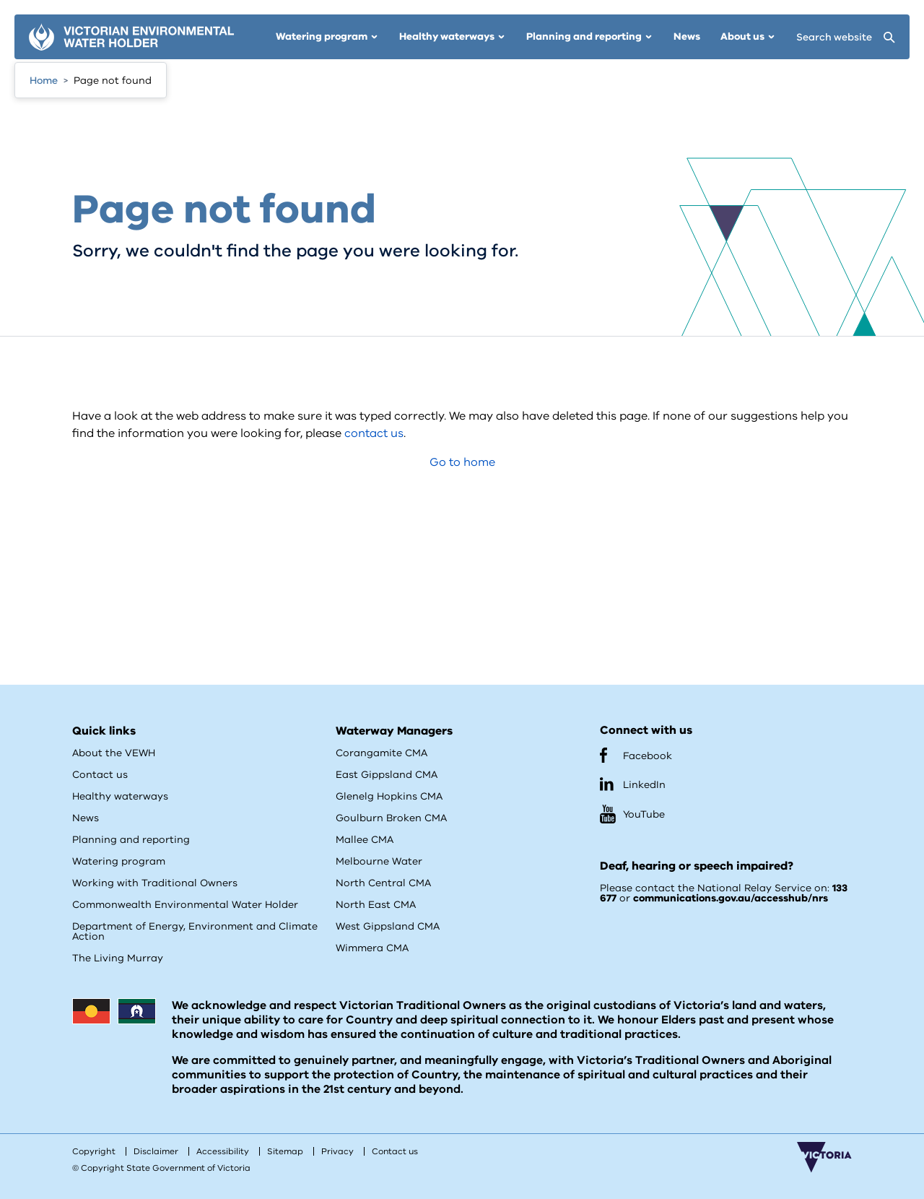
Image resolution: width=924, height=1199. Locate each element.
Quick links (104, 731)
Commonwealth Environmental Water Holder (185, 905)
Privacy (337, 1151)
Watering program (118, 861)
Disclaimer (156, 1151)
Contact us (100, 775)
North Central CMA (383, 883)
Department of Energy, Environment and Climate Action (195, 931)
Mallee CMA (364, 840)
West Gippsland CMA (388, 926)
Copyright (94, 1151)
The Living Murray (117, 958)
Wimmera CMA (372, 948)
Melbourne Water (379, 861)
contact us (374, 433)
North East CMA (376, 905)
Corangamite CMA (381, 753)
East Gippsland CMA (386, 775)
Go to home (462, 462)
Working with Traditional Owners (154, 883)
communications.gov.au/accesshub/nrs (730, 898)
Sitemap (285, 1151)
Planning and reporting (131, 840)
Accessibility (222, 1151)
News (85, 818)
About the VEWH (113, 753)
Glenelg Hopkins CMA (389, 796)
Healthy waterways (120, 796)
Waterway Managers (394, 731)
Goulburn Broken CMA (391, 818)
